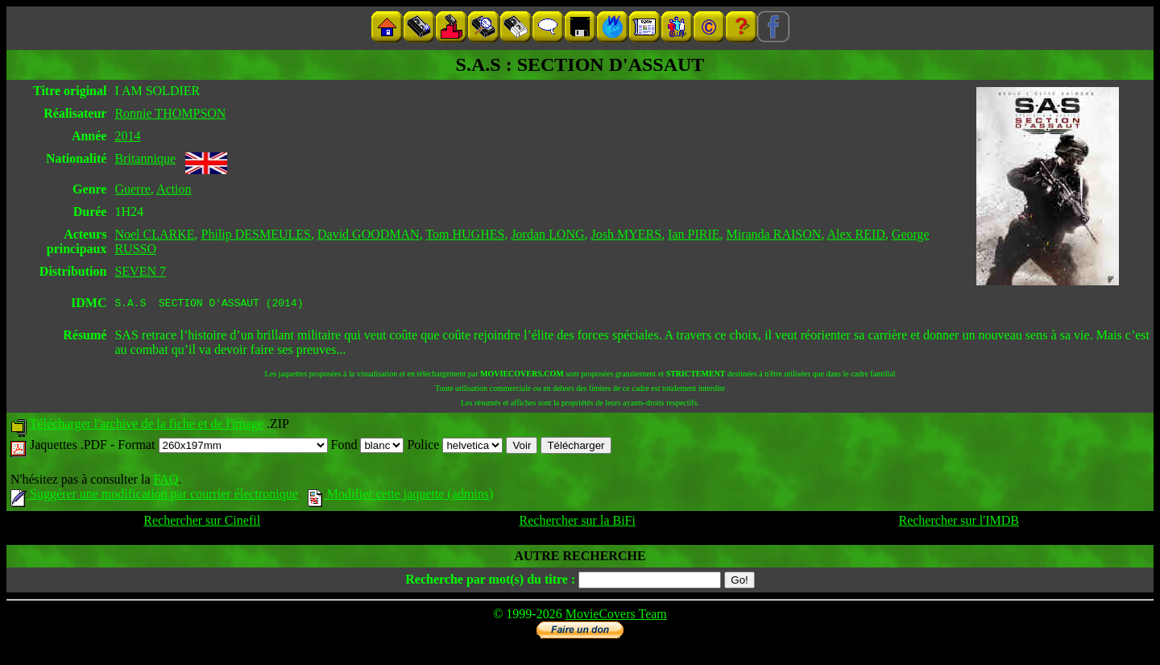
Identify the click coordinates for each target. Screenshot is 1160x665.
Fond (367, 447)
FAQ (165, 481)
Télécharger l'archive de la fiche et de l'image (146, 426)
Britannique (145, 158)
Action (174, 189)
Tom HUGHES (464, 234)
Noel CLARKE (154, 234)
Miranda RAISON (774, 234)
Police (455, 447)
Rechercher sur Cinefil (201, 523)
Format (222, 447)
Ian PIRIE (693, 234)
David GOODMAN (368, 234)
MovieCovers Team (616, 616)
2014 (127, 136)
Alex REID (855, 234)
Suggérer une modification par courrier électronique (154, 496)
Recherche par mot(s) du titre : (490, 581)
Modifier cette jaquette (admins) (401, 496)
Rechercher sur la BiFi (578, 523)
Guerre (132, 189)
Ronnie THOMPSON (170, 113)
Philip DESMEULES (256, 234)
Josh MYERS (625, 234)
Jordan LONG (547, 234)
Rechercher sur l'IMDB (958, 523)
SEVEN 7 (140, 271)
